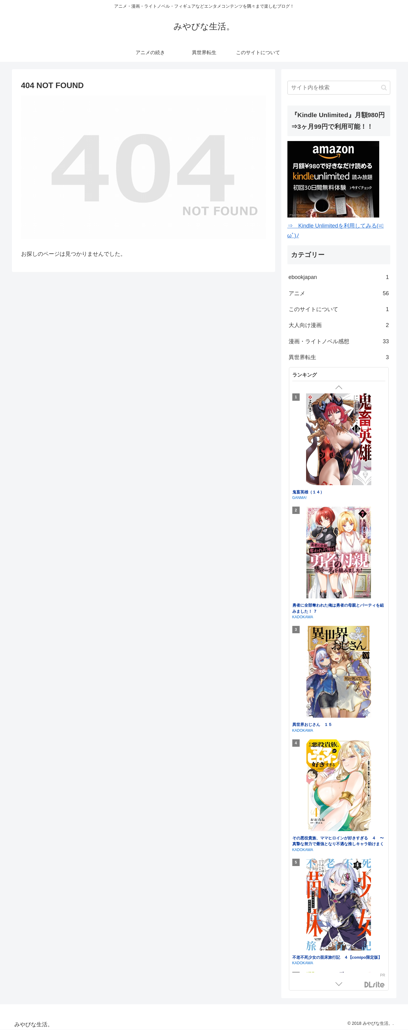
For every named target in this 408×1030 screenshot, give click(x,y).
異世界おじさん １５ (312, 724)
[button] (384, 87)
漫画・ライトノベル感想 (339, 341)
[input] (338, 88)
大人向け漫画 (339, 325)
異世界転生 (339, 357)
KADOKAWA (302, 617)
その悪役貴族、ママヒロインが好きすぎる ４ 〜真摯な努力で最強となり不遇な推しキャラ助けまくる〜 (338, 844)
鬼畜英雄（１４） (308, 492)
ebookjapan (339, 277)
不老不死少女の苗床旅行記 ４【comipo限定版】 (337, 957)
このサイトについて (339, 309)
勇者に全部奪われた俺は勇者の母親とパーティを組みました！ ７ (338, 608)
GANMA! (299, 498)
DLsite (374, 985)
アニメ (339, 293)
